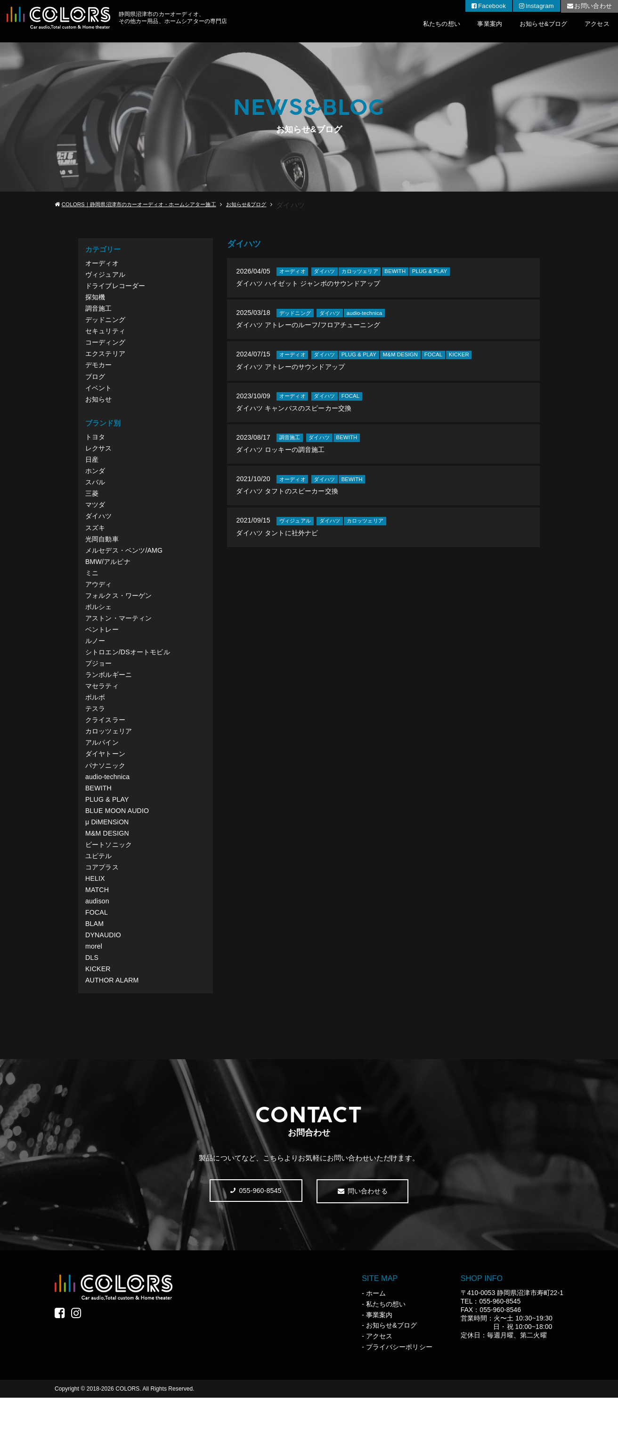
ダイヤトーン (106, 782)
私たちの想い (416, 27)
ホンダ (95, 482)
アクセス (594, 27)
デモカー (99, 372)
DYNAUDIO (104, 974)
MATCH (97, 926)
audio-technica (108, 806)
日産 (92, 470)
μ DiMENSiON (108, 854)
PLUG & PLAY (108, 830)
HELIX (95, 914)
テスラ (95, 734)
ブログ (95, 383)
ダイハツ (99, 530)
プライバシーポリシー (399, 1390)
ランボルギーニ (110, 698)
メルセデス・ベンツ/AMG (126, 566)
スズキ (95, 542)
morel (94, 986)
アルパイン (103, 770)
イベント (99, 396)
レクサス (99, 458)
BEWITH (99, 818)
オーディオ (103, 263)
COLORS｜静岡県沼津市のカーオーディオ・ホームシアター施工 (145, 204)
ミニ (92, 590)
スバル (95, 494)
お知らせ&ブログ (532, 27)
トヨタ (95, 446)
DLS (92, 998)
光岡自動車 (103, 554)
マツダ (95, 518)
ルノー (95, 662)
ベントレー (103, 650)
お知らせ (99, 407)
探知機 (95, 300)
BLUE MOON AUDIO (118, 842)
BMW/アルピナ (109, 578)
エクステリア (106, 359)
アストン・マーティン (120, 638)
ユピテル (99, 890)
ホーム (376, 1336)
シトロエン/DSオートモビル (130, 674)
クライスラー (106, 746)
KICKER (98, 1010)
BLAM (95, 962)
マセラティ (103, 710)
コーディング (106, 348)
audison (97, 938)
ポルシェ (99, 626)
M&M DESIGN (108, 866)
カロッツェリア (110, 758)
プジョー (99, 686)
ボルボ (95, 722)
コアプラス (103, 902)
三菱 (92, 506)
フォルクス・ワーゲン (120, 614)
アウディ (99, 602)
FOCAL (97, 950)
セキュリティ (106, 335)
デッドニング (106, 324)
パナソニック (106, 794)
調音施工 (99, 311)
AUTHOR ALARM (113, 1022)
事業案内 (471, 27)
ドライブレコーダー (117, 287)
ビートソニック (110, 878)
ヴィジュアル (106, 276)
